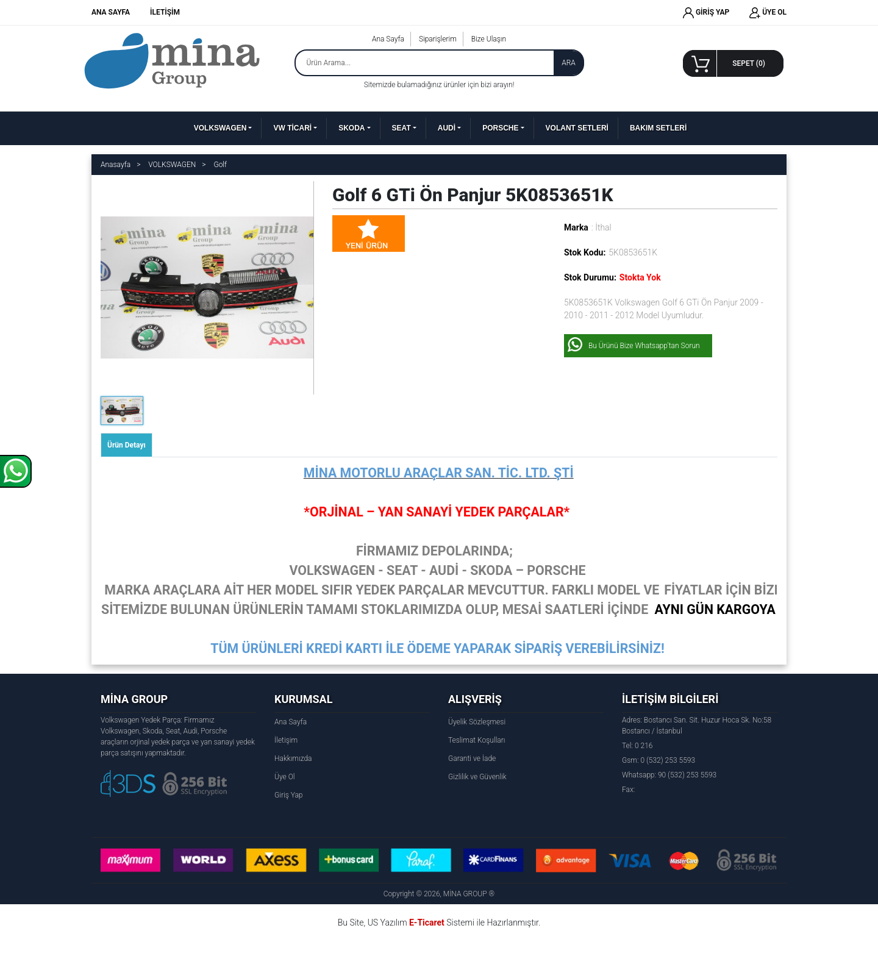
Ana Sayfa (388, 39)
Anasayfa (115, 164)
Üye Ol (284, 777)
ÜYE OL (768, 12)
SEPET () (748, 63)
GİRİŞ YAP (706, 12)
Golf (220, 164)
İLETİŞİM (165, 12)
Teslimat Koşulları (476, 740)
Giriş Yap (288, 795)
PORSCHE (500, 128)
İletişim (286, 740)
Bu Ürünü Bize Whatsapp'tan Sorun (644, 345)
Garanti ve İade (472, 758)
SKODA (351, 128)
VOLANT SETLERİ (577, 128)
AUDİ (446, 128)
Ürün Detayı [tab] (126, 445)
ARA (569, 63)
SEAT (401, 128)
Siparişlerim (438, 39)
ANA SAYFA (110, 12)
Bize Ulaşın (488, 39)
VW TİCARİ (292, 128)
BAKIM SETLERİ (658, 128)
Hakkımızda (293, 758)
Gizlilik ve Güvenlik (477, 777)
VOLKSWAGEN (220, 128)
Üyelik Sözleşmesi (476, 722)
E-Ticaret (426, 922)
